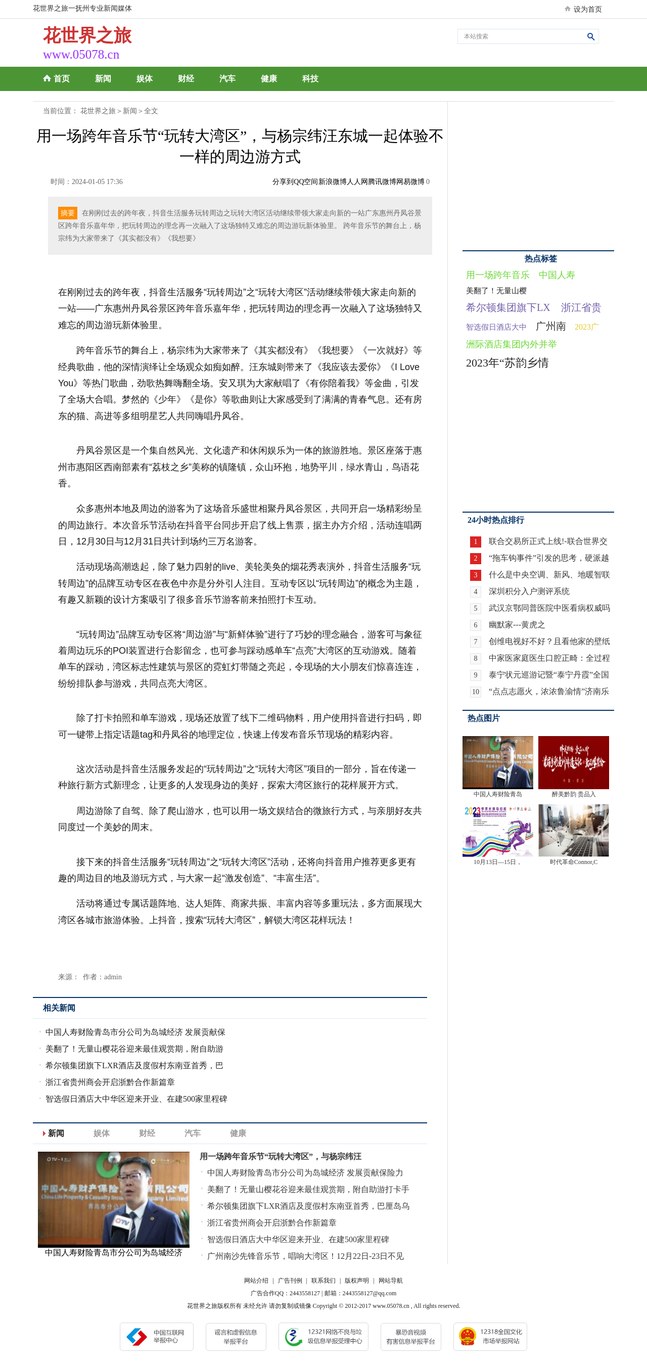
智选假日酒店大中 (496, 327)
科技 (310, 78)
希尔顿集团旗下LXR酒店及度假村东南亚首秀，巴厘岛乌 (308, 1206)
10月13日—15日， (498, 862)
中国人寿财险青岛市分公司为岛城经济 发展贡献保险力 (305, 1172)
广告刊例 (290, 1280)
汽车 (227, 78)
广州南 (551, 326)
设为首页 (588, 9)
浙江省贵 (581, 307)
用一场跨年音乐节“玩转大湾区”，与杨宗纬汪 (280, 1156)
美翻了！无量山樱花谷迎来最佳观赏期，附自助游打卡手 (308, 1189)
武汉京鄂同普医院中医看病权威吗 (549, 608)
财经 (186, 78)
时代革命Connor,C (574, 862)
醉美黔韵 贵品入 (574, 794)
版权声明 (357, 1280)
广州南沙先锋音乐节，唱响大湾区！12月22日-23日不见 (305, 1256)
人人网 (357, 182)
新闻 (103, 78)
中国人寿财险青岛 (498, 794)
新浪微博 (332, 182)
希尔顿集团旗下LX (508, 307)
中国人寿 (557, 275)
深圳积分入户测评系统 (529, 591)
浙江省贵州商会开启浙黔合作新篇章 (110, 1082)
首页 (62, 78)
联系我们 (323, 1280)
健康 (269, 78)
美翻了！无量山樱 (496, 291)
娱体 (144, 78)
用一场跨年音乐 (498, 275)
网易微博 (410, 182)
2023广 (587, 327)
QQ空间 (306, 182)
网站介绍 (256, 1280)
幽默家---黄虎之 (517, 624)
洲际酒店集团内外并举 (511, 344)
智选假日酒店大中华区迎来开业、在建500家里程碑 (136, 1099)
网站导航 (391, 1280)
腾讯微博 (382, 182)
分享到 (283, 182)
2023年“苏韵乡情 (507, 362)
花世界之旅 (98, 111)
